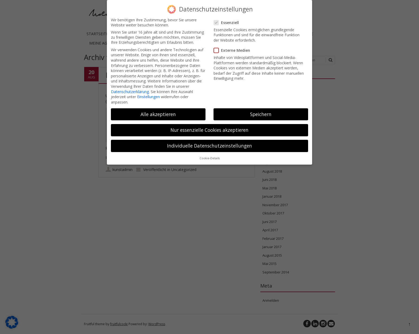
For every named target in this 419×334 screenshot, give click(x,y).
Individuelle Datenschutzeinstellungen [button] (209, 143)
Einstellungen (148, 94)
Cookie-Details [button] (210, 155)
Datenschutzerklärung (130, 88)
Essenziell (228, 19)
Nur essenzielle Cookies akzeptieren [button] (209, 127)
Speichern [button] (260, 111)
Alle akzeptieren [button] (158, 111)
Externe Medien (234, 47)
